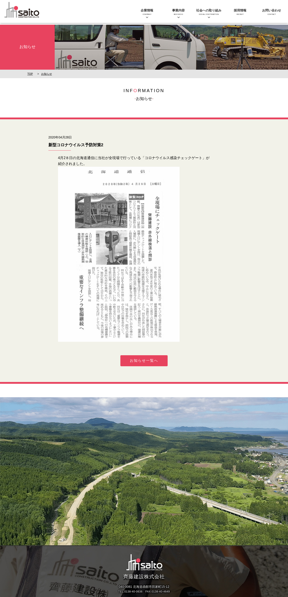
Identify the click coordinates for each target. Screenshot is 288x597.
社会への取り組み (208, 12)
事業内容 (178, 12)
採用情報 (240, 12)
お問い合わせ (271, 12)
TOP (30, 73)
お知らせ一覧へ (144, 360)
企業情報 (147, 12)
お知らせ (46, 73)
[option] (144, 471)
